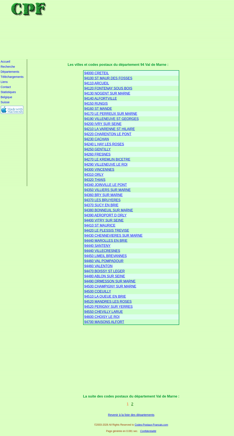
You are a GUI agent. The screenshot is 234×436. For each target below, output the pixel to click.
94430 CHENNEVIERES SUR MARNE (113, 235)
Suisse (5, 102)
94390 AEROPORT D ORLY (105, 215)
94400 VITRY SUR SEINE (104, 220)
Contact (6, 87)
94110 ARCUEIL (96, 83)
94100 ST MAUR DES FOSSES (108, 78)
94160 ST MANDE (98, 108)
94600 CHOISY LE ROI (102, 317)
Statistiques (8, 92)
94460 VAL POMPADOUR (104, 261)
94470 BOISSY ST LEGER (104, 271)
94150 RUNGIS (96, 103)
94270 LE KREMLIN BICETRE (107, 159)
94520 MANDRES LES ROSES (108, 301)
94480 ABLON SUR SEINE (104, 276)
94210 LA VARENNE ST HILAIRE (109, 129)
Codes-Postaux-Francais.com (151, 424)
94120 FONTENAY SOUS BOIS (108, 88)
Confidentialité (148, 431)
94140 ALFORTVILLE (100, 98)
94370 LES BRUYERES (102, 200)
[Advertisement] (133, 29)
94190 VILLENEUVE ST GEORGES (111, 119)
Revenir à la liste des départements (131, 415)
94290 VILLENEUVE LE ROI (106, 164)
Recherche (8, 66)
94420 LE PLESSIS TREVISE (106, 230)
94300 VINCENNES (99, 169)
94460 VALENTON (98, 266)
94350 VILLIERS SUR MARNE (107, 190)
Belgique (6, 97)
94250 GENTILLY (97, 149)
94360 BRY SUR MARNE (103, 195)
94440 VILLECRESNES (102, 251)
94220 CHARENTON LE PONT (107, 134)
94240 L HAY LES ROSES (104, 144)
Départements (10, 71)
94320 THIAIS (94, 180)
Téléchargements (12, 76)
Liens (4, 82)
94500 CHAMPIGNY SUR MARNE (110, 286)
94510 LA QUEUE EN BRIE (105, 296)
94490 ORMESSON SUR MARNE (110, 281)
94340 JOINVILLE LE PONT (105, 185)
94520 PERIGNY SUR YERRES (108, 306)
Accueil (5, 61)
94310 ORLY (93, 174)
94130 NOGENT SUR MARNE (107, 93)
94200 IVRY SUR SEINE (102, 124)
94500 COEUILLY (97, 291)
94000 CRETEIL (96, 73)
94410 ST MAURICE (99, 225)
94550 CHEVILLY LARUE (103, 312)
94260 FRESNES (97, 154)
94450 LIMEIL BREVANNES (105, 256)
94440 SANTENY (97, 246)
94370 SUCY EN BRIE (101, 205)
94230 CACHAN (96, 139)
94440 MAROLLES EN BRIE (106, 240)
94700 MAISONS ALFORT (104, 322)
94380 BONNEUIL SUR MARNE (108, 210)
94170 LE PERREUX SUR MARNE (110, 114)
